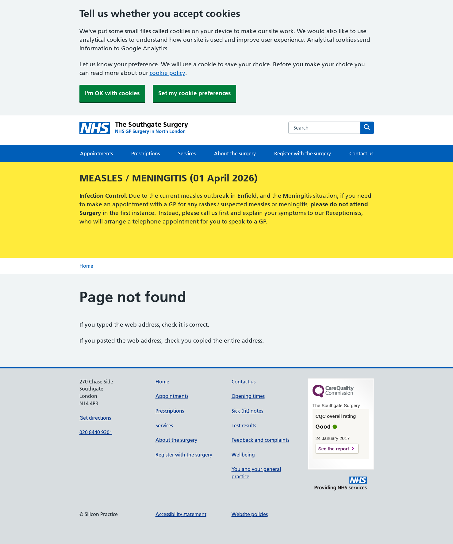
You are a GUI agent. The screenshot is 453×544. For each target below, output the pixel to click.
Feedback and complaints (260, 440)
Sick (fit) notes (247, 411)
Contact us (361, 153)
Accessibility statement (180, 514)
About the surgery (235, 153)
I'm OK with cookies (112, 93)
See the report (333, 448)
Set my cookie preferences (194, 93)
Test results (244, 425)
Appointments (96, 153)
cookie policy (167, 72)
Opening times (248, 396)
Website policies (250, 514)
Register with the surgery (302, 153)
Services (187, 153)
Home (86, 266)
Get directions (95, 418)
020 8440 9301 (95, 432)
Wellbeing (243, 455)
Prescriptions (145, 153)
